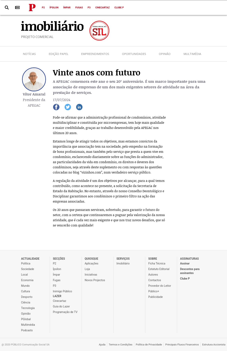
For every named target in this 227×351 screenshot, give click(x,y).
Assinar (185, 263)
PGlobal (26, 319)
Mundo (25, 285)
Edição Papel (58, 54)
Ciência (25, 302)
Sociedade (27, 269)
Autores (153, 274)
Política (25, 263)
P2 (43, 7)
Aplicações (91, 263)
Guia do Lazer (61, 306)
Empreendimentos (95, 54)
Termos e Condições (120, 344)
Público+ (153, 291)
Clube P (119, 7)
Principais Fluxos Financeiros (182, 344)
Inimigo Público (62, 291)
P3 (89, 7)
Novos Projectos (95, 280)
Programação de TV (65, 312)
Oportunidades (134, 54)
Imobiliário (123, 263)
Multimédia (192, 54)
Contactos (154, 280)
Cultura (25, 291)
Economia (27, 280)
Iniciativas (91, 274)
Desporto (26, 296)
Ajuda (102, 344)
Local (24, 274)
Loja (87, 269)
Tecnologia (28, 308)
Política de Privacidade (149, 344)
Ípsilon (53, 7)
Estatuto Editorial (158, 269)
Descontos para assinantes (190, 271)
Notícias (29, 54)
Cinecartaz (102, 7)
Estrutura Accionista (213, 344)
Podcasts (27, 330)
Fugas (79, 7)
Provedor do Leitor (159, 285)
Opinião (165, 54)
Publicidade (155, 296)
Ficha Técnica (156, 263)
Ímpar (67, 7)
